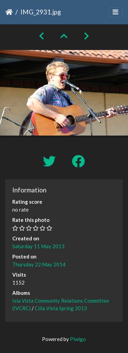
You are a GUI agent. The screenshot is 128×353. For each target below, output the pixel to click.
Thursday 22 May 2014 (39, 264)
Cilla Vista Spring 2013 (61, 308)
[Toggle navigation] (115, 12)
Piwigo (78, 339)
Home (9, 12)
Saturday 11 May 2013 (38, 246)
